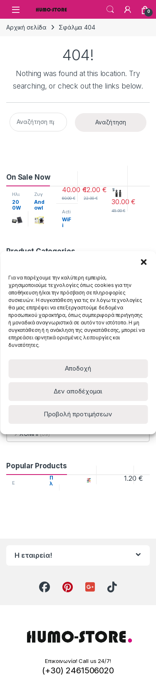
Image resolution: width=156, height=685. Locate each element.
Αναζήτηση (110, 122)
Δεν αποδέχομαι (78, 391)
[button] (143, 261)
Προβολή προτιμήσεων (78, 414)
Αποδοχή (78, 368)
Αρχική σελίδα (26, 27)
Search (110, 9)
